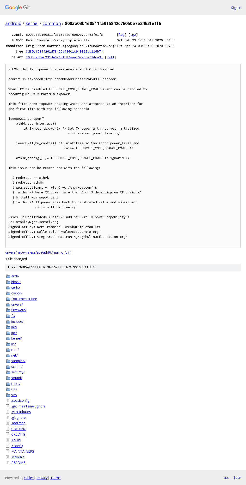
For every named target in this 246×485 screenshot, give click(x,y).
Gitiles (29, 477)
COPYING (18, 428)
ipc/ (14, 332)
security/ (18, 372)
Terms (55, 477)
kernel (31, 23)
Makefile (18, 457)
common (52, 23)
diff (110, 57)
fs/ (13, 315)
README (18, 462)
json (237, 477)
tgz (133, 34)
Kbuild (16, 440)
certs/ (15, 287)
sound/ (16, 378)
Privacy (42, 477)
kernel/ (16, 338)
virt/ (14, 395)
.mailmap (18, 423)
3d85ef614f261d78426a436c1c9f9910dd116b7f (64, 51)
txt (226, 477)
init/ (14, 327)
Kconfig (17, 445)
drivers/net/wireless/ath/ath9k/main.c (34, 252)
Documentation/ (24, 298)
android (13, 23)
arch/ (15, 276)
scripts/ (17, 366)
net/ (14, 355)
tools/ (15, 383)
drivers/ (17, 304)
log (121, 34)
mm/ (15, 349)
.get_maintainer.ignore (28, 406)
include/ (17, 321)
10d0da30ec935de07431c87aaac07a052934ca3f (64, 57)
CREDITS (18, 434)
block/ (16, 282)
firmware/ (18, 310)
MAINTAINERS (22, 451)
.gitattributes (21, 411)
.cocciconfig (20, 400)
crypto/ (16, 293)
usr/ (14, 389)
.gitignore (18, 417)
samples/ (18, 361)
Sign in (236, 7)
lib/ (13, 344)
